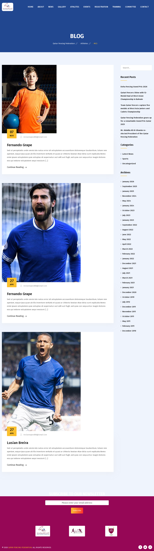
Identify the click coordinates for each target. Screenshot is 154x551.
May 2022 (126, 239)
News (50, 7)
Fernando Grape (19, 145)
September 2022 (129, 225)
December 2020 (129, 292)
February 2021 (128, 283)
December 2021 (129, 263)
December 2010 (129, 331)
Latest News (127, 154)
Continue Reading (15, 167)
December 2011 (129, 307)
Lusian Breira (17, 443)
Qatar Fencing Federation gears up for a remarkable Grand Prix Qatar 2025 (136, 121)
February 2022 (128, 254)
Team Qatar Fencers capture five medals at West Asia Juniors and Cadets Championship (135, 108)
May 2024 (126, 201)
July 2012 (126, 302)
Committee (130, 7)
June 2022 (126, 234)
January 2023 (128, 220)
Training (116, 7)
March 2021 (127, 278)
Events (86, 7)
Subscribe (77, 510)
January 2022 (128, 258)
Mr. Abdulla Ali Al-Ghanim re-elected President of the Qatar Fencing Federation (134, 133)
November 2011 (129, 311)
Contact (144, 7)
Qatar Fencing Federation (20, 547)
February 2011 (128, 326)
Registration (101, 7)
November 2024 (129, 196)
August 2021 (127, 268)
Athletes (74, 7)
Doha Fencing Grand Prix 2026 (134, 87)
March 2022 (127, 249)
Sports (125, 159)
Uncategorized (129, 163)
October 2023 (128, 210)
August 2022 (127, 230)
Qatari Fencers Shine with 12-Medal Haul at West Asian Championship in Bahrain (134, 95)
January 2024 (128, 205)
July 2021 (126, 273)
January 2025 (128, 191)
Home (30, 7)
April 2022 (126, 244)
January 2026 (128, 181)
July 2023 (126, 215)
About (41, 7)
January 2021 (128, 287)
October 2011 (128, 316)
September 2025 (129, 186)
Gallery (62, 7)
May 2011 (126, 321)
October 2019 (128, 297)
